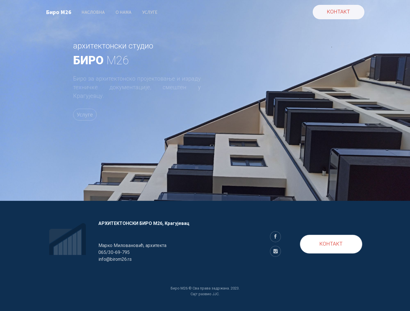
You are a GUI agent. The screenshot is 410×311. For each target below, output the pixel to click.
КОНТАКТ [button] (338, 12)
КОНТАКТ (331, 244)
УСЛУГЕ (150, 12)
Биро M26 (58, 11)
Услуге (85, 114)
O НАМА (123, 12)
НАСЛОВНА (93, 12)
